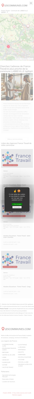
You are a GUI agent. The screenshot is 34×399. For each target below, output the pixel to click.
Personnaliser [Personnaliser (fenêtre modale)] (17, 207)
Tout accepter (17, 204)
